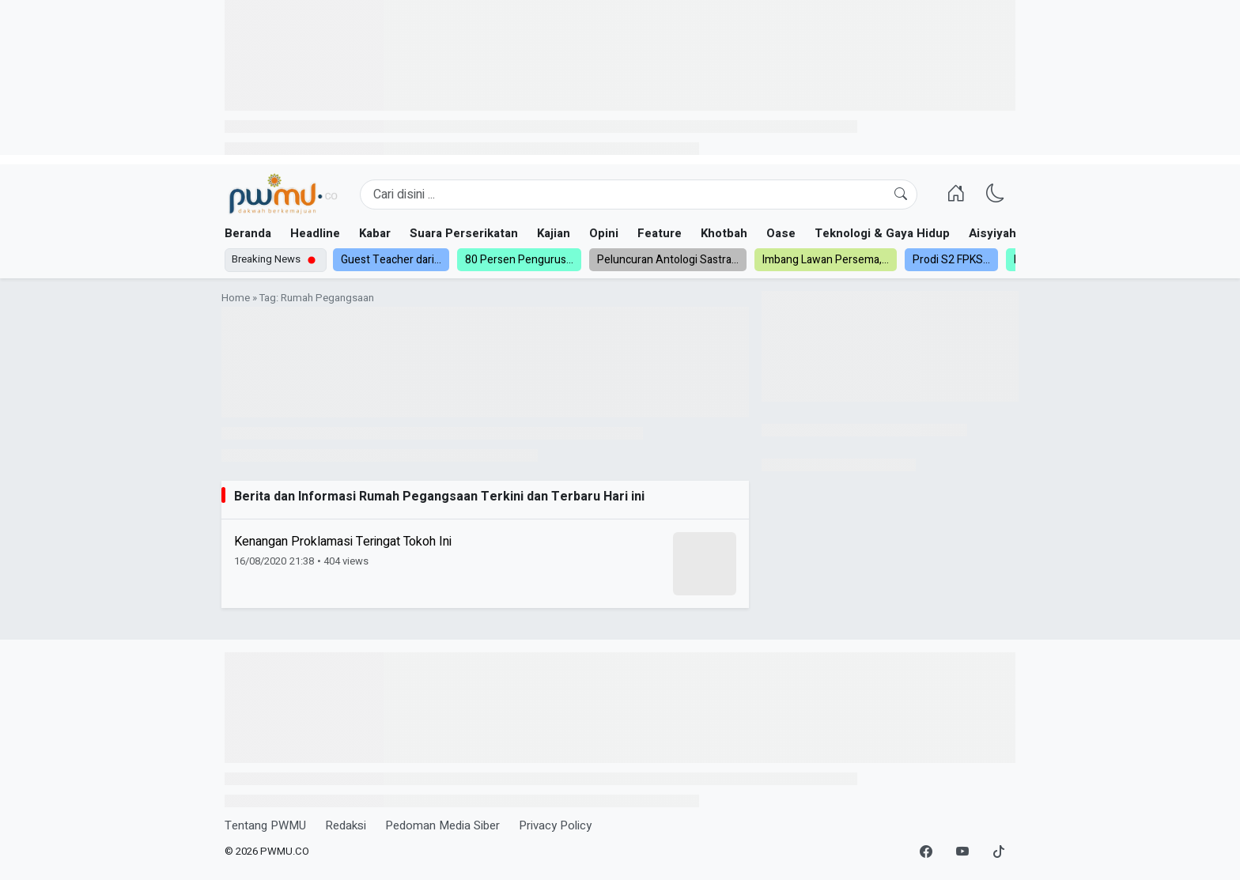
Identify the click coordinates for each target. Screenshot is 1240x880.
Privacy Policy (555, 825)
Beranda (248, 233)
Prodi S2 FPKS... (951, 259)
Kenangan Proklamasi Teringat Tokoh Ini (343, 541)
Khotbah (724, 233)
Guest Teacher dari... (391, 259)
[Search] (638, 194)
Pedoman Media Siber (442, 825)
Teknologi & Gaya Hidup (882, 233)
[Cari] (900, 194)
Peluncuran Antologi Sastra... (668, 259)
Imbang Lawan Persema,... (825, 259)
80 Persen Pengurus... (519, 259)
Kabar (375, 233)
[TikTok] (998, 852)
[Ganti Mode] (995, 194)
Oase (781, 233)
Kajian (553, 233)
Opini (603, 233)
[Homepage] (283, 194)
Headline (315, 233)
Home (235, 298)
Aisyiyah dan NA (1014, 233)
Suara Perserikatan (464, 233)
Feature (659, 233)
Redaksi (345, 825)
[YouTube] (962, 852)
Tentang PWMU (265, 825)
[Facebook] (926, 852)
